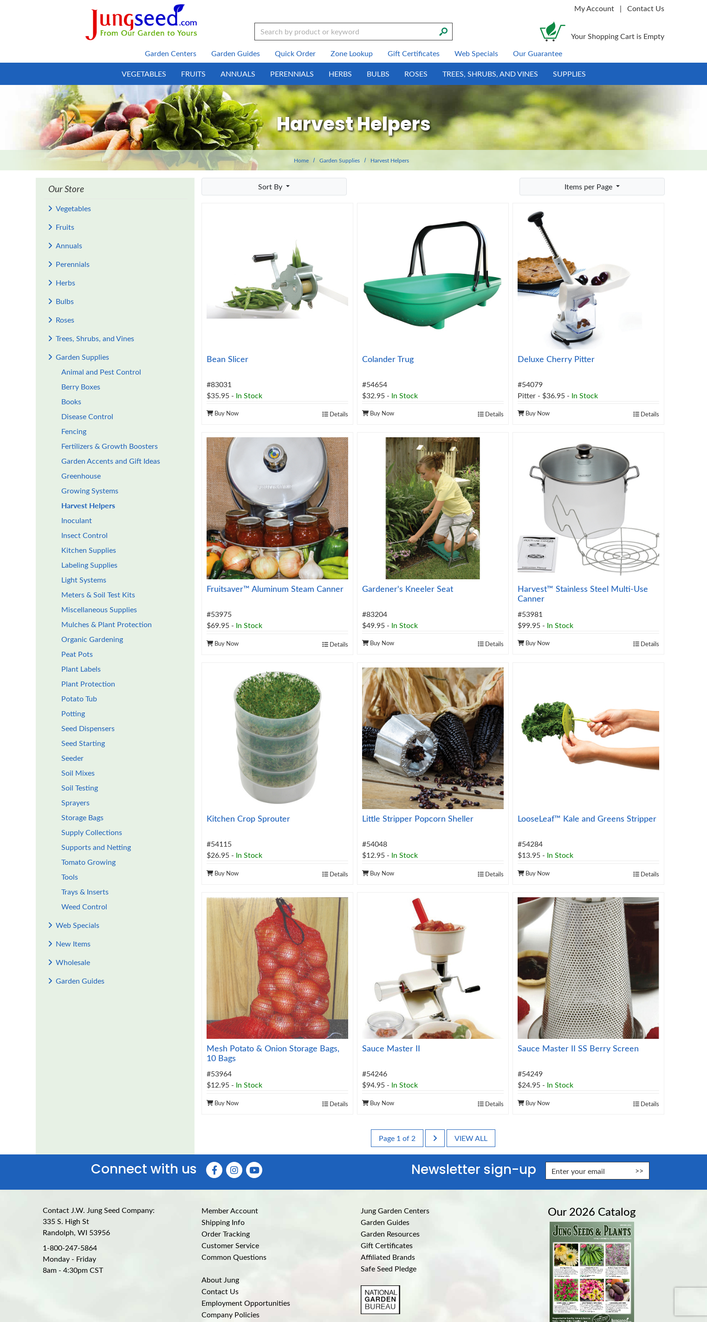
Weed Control (84, 906)
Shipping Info (223, 1222)
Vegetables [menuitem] (144, 73)
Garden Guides (80, 980)
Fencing (73, 431)
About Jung (220, 1279)
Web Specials (77, 925)
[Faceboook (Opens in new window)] (214, 1170)
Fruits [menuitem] (193, 73)
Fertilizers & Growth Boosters (109, 446)
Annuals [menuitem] (238, 73)
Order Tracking (225, 1233)
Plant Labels (81, 669)
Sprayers (75, 802)
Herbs (65, 282)
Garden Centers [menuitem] (170, 53)
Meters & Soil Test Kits (98, 594)
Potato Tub (79, 698)
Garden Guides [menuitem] (235, 53)
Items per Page (589, 186)
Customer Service (230, 1245)
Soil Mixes (78, 773)
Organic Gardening (92, 639)
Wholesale (73, 962)
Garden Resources (390, 1233)
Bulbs (65, 301)
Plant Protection (88, 683)
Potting (73, 713)
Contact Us (645, 8)
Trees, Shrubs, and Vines (95, 338)
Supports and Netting (96, 847)
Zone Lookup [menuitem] (352, 53)
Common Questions (233, 1257)
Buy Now (223, 413)
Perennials (73, 264)
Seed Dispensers (88, 728)
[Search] (443, 31)
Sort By (271, 186)
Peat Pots (77, 654)
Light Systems (83, 579)
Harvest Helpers (88, 505)
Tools (69, 876)
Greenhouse (81, 475)
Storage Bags (82, 817)
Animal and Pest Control (101, 371)
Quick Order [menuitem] (295, 53)
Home (301, 160)
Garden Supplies (339, 160)
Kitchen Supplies (88, 550)
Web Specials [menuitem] (476, 53)
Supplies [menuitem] (569, 73)
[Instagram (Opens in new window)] (234, 1170)
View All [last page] (470, 1138)
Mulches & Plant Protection (106, 624)
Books (71, 401)
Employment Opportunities (245, 1303)
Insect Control (84, 535)
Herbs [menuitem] (340, 73)
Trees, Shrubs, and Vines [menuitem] (490, 73)
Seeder (72, 758)
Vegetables (73, 208)
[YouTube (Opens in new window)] (254, 1170)
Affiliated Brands (388, 1257)
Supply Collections (91, 832)
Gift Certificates (387, 1245)
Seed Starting (83, 743)
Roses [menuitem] (416, 73)
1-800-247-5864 (70, 1247)
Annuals (69, 245)
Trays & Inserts (85, 891)
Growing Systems (89, 490)
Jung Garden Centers (395, 1210)
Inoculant (76, 520)
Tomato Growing (88, 862)
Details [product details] (335, 414)
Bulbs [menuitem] (378, 73)
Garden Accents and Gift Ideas (110, 461)
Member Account (229, 1210)
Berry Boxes (80, 386)
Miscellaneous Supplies (99, 609)
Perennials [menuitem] (292, 73)
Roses (65, 319)
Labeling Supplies (89, 565)
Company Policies (230, 1314)
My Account (594, 8)
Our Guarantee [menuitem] (537, 53)
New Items (73, 943)
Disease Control (87, 416)
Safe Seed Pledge (388, 1268)
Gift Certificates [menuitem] (414, 53)
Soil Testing (79, 787)
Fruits (65, 227)
